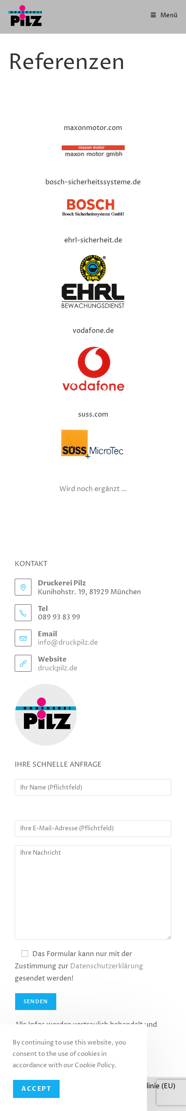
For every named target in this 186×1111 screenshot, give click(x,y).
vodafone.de (93, 330)
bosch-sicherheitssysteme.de (93, 182)
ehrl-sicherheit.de (93, 240)
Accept (36, 1088)
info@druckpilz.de (68, 642)
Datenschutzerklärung (106, 966)
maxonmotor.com (93, 128)
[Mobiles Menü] (164, 15)
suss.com (93, 414)
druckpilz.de (57, 668)
